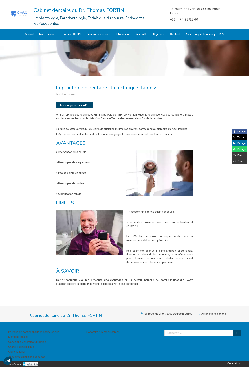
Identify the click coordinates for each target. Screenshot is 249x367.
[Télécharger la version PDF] (74, 105)
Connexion (233, 363)
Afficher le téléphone (213, 313)
